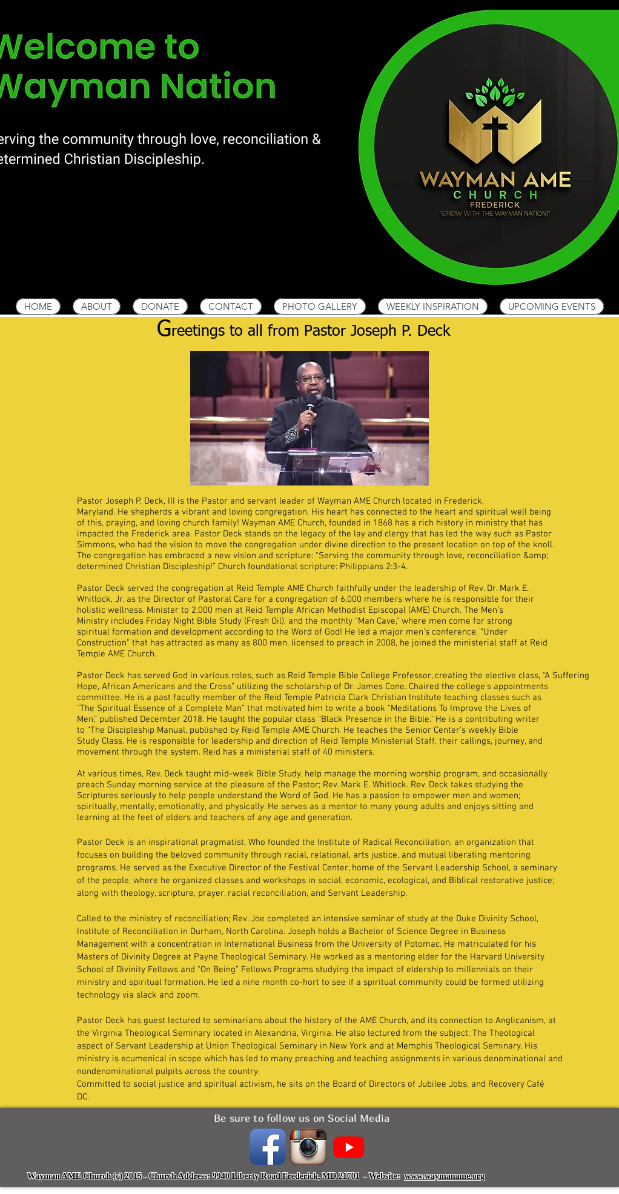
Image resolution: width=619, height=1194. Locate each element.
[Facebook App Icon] (268, 1147)
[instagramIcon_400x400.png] (308, 1147)
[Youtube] (349, 1147)
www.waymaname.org (445, 1176)
